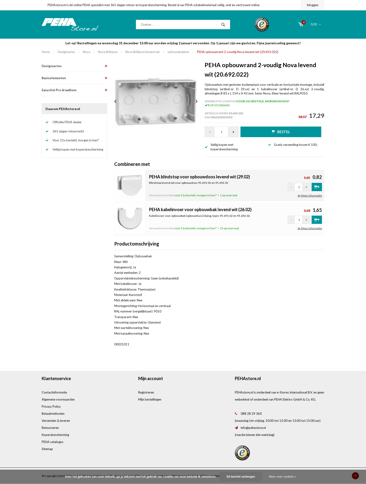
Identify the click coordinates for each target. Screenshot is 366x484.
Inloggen (312, 5)
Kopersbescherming (55, 435)
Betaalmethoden (53, 413)
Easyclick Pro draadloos (59, 90)
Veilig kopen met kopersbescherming (78, 149)
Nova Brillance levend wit (142, 52)
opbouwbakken (178, 52)
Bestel (281, 131)
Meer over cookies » (282, 476)
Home (46, 52)
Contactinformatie (54, 392)
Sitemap (47, 449)
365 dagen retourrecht (68, 131)
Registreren (146, 392)
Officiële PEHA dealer (67, 122)
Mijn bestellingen (149, 399)
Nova (86, 52)
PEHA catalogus (52, 442)
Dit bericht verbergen (241, 476)
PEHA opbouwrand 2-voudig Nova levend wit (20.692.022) (237, 52)
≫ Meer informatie (309, 195)
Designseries (66, 52)
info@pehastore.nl (253, 428)
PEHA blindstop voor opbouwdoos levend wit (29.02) (199, 176)
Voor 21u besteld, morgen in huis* (76, 140)
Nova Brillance (108, 52)
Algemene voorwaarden (58, 399)
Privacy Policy (51, 406)
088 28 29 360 (251, 413)
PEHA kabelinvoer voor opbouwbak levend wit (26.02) (200, 209)
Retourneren (50, 428)
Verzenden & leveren (56, 420)
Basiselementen (54, 78)
